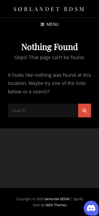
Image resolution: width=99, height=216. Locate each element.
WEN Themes (56, 205)
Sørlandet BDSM (49, 8)
